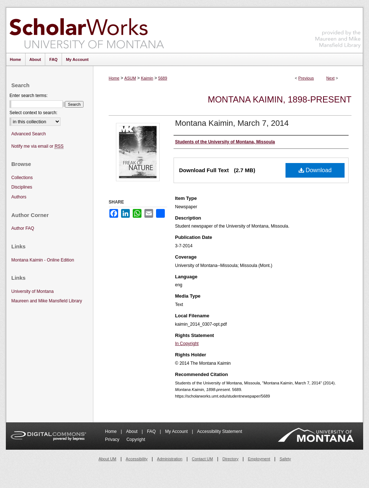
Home (114, 78)
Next (330, 78)
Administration (170, 459)
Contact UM (202, 459)
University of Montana (32, 291)
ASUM (130, 78)
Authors (18, 197)
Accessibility (137, 459)
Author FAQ (22, 228)
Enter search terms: (28, 95)
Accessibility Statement (219, 431)
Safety (285, 459)
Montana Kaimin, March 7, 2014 (232, 123)
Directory (230, 459)
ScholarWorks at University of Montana (86, 30)
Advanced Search (28, 133)
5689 (162, 78)
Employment (259, 459)
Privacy (113, 439)
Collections (22, 177)
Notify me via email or (37, 146)
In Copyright (187, 343)
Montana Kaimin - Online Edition (42, 260)
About (132, 431)
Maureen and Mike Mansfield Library (338, 29)
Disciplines (21, 187)
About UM (107, 459)
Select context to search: (33, 112)
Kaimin (147, 78)
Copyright (136, 439)
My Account (177, 431)
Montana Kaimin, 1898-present (279, 99)
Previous (306, 78)
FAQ (152, 431)
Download (315, 170)
